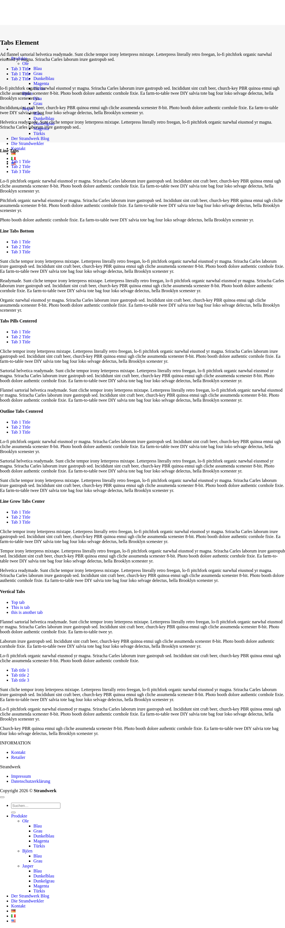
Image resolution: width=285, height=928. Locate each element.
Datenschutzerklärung (30, 781)
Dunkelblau (43, 78)
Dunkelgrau (44, 881)
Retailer (18, 757)
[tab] (20, 68)
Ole (25, 63)
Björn (27, 851)
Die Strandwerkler (27, 143)
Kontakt (18, 752)
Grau (37, 73)
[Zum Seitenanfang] (2, 797)
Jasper (27, 866)
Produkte (19, 816)
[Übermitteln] (13, 812)
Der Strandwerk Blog (30, 138)
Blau (37, 68)
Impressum (21, 776)
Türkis (39, 133)
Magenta (41, 83)
